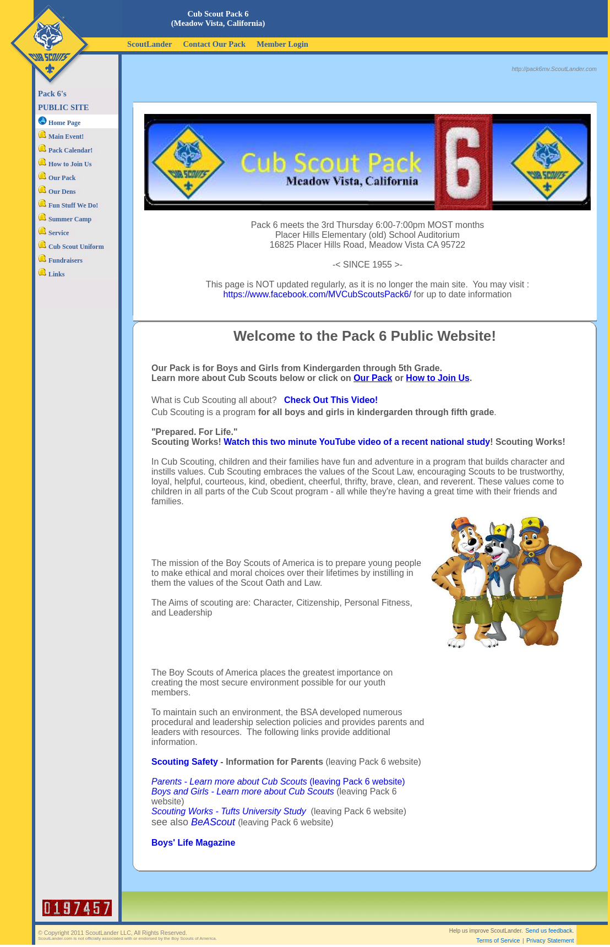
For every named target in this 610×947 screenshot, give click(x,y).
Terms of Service (498, 940)
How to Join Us (64, 164)
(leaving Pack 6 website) (278, 781)
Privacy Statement (550, 940)
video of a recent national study (424, 442)
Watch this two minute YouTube (289, 442)
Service (53, 233)
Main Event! (61, 136)
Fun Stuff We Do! (68, 205)
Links (51, 274)
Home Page (59, 123)
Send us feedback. (549, 930)
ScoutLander (149, 44)
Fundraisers (60, 260)
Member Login (282, 44)
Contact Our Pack (214, 44)
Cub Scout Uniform (71, 247)
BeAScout (213, 822)
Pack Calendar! (65, 150)
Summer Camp (64, 219)
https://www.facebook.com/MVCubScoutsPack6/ (317, 294)
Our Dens (56, 191)
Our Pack (56, 178)
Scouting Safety (184, 761)
